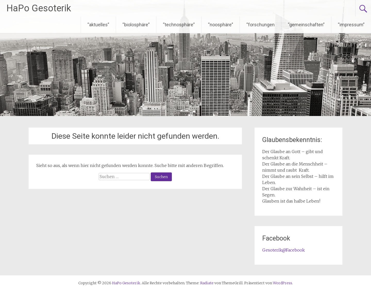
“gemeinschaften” (306, 24)
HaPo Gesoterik (38, 8)
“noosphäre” (220, 24)
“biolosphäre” (136, 24)
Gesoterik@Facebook (283, 250)
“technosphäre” (179, 24)
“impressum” (351, 24)
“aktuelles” (98, 24)
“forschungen (260, 24)
